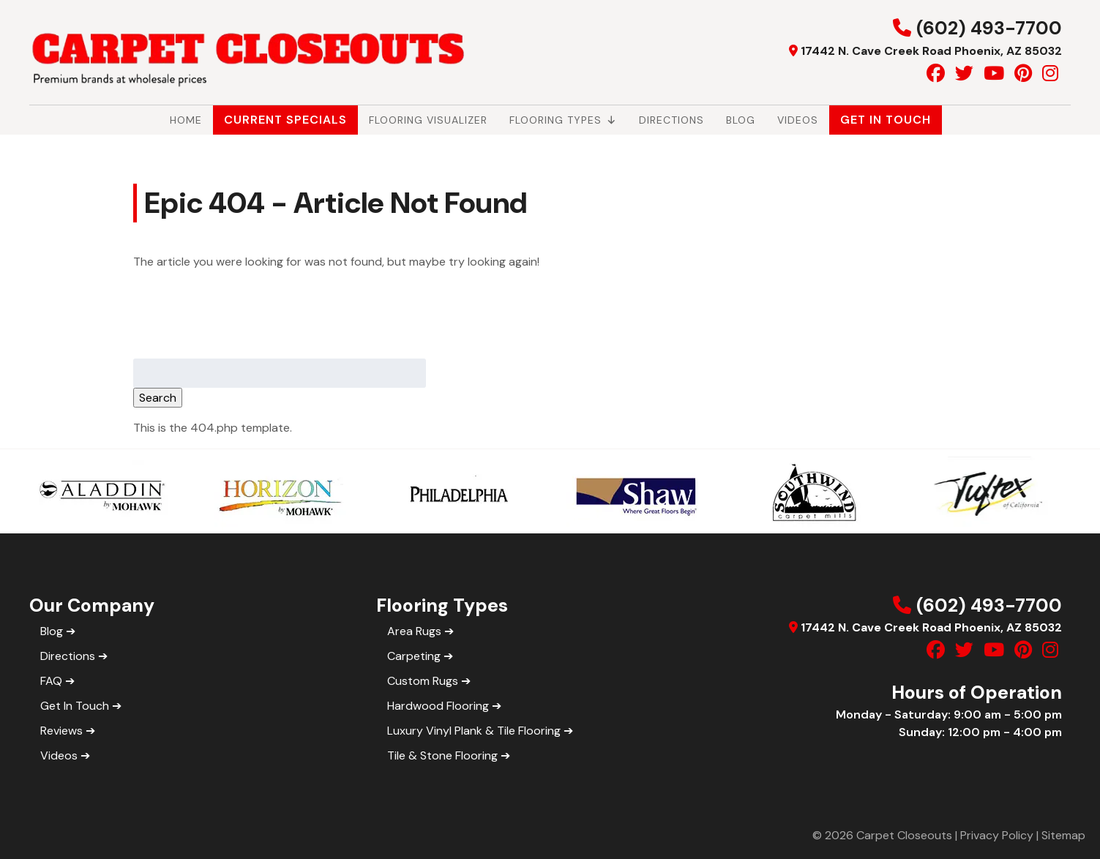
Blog (740, 120)
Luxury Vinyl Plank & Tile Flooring (474, 730)
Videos (797, 120)
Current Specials (285, 119)
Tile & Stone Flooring (442, 755)
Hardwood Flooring (438, 705)
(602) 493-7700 (989, 28)
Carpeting (414, 656)
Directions (671, 120)
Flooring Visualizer (428, 120)
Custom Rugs (422, 681)
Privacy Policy (996, 835)
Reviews (61, 730)
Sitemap (1063, 835)
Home (186, 120)
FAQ (51, 681)
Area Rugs (414, 631)
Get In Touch (885, 119)
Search (157, 397)
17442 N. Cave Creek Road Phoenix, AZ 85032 (931, 51)
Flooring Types (563, 120)
